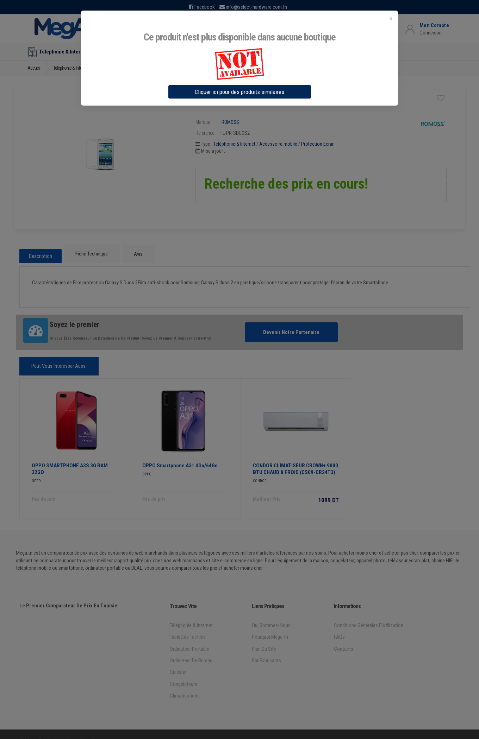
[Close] (391, 19)
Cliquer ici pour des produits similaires (239, 91)
